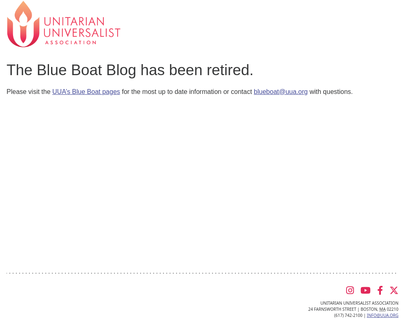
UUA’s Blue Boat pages (86, 91)
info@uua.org (382, 315)
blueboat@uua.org (281, 91)
